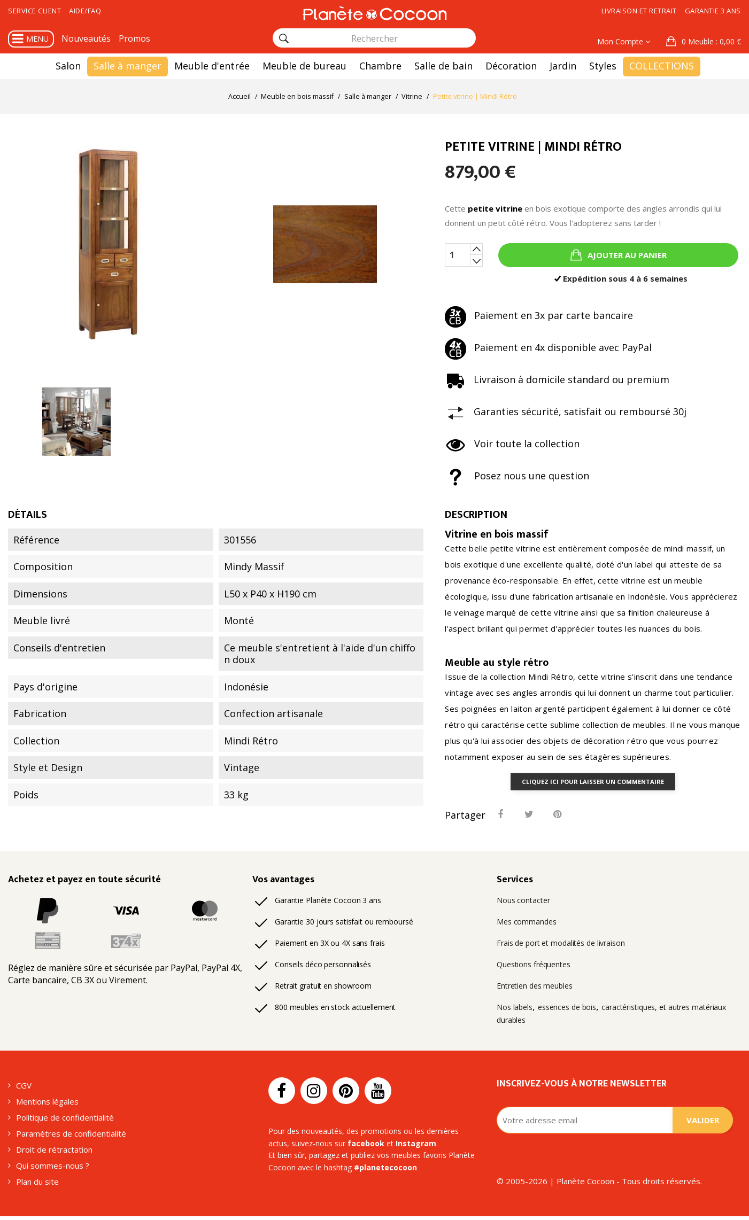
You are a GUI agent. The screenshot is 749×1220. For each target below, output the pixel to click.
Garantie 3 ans (713, 10)
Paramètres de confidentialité (71, 1137)
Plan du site (37, 1185)
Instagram (416, 1146)
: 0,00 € (710, 41)
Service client (34, 10)
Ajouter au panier (626, 255)
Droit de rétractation (54, 1153)
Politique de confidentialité (65, 1121)
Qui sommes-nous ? (52, 1169)
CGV (24, 1089)
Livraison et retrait (639, 10)
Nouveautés (86, 38)
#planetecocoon (385, 1170)
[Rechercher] (284, 38)
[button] (703, 42)
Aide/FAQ (85, 10)
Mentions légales (47, 1105)
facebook (366, 1146)
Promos (134, 38)
